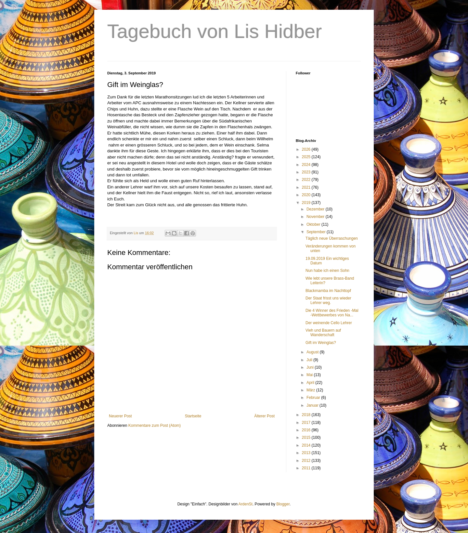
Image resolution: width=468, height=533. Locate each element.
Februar (313, 397)
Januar (312, 405)
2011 (307, 468)
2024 (307, 164)
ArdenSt (246, 504)
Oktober (313, 224)
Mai (310, 375)
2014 (307, 445)
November (316, 216)
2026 (307, 149)
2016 (307, 430)
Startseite (193, 416)
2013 (307, 453)
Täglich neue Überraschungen (332, 238)
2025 (307, 157)
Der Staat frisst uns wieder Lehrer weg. (328, 300)
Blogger (283, 504)
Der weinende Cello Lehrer (329, 323)
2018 (307, 414)
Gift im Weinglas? (321, 342)
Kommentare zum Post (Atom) (154, 425)
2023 (307, 172)
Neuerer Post (120, 416)
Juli (309, 360)
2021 (307, 187)
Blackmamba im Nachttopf (328, 290)
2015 (307, 437)
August (313, 352)
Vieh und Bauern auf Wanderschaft (323, 332)
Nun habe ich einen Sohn (327, 270)
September (316, 232)
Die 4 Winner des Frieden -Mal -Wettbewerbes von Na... (332, 312)
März (311, 390)
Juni (310, 367)
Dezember (316, 209)
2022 (307, 179)
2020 (307, 195)
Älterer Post (264, 416)
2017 (307, 422)
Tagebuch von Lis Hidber (214, 31)
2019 (307, 202)
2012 (307, 460)
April (310, 382)
